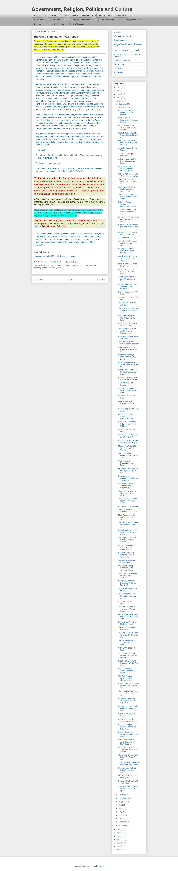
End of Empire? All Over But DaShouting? (127, 623)
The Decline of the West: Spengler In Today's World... (127, 501)
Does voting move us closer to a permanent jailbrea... (127, 749)
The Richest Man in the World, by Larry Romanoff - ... (127, 331)
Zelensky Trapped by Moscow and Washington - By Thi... (127, 204)
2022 (119, 101)
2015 (119, 850)
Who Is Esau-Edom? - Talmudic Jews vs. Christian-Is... (126, 486)
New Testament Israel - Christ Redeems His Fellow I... (127, 671)
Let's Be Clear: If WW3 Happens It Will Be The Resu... (128, 663)
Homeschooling (57, 24)
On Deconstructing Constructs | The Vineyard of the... (125, 568)
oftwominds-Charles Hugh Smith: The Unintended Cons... (128, 616)
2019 (119, 836)
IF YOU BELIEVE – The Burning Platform (127, 776)
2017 (119, 843)
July (120, 805)
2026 (119, 87)
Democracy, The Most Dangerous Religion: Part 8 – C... (127, 583)
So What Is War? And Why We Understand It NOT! (128, 763)
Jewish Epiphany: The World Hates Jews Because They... (126, 189)
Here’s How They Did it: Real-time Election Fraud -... (127, 112)
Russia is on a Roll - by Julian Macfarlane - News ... (127, 770)
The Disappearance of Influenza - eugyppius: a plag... (128, 596)
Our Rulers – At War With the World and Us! (128, 436)
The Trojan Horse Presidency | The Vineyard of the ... (126, 678)
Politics (37, 15)
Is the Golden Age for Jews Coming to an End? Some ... (126, 742)
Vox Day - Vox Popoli (122, 60)
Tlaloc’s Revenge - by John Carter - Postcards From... (128, 642)
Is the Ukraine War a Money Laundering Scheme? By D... (126, 169)
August (121, 802)
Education (38, 20)
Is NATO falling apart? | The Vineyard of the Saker (127, 318)
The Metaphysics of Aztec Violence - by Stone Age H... (128, 635)
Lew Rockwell (119, 64)
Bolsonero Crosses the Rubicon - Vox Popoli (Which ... (127, 424)
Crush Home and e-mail (123, 40)
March (121, 818)
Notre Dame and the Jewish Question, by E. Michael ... (128, 127)
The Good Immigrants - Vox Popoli (127, 628)
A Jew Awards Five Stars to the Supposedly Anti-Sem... (128, 161)
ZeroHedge (118, 73)
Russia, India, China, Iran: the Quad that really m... (128, 441)
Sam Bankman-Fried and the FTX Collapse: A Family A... (128, 279)
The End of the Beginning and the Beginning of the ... (128, 693)
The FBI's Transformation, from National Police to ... (128, 525)
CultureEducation (108, 20)
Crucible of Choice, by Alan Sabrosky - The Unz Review (127, 701)
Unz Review (118, 69)
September (123, 798)
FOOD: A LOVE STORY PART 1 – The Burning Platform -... (127, 143)
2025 (119, 91)
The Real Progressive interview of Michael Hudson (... (126, 609)
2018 (119, 840)
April (121, 815)
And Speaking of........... (127, 238)
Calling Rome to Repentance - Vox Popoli (126, 463)
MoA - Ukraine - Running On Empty (127, 265)
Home (70, 279)
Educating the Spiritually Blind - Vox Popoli (127, 233)
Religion (37, 24)
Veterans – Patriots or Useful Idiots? (126, 561)
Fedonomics (121, 15)
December (123, 104)
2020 (119, 833)
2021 (119, 829)
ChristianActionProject (81, 20)
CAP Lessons (78, 24)
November (123, 107)
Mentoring (57, 20)
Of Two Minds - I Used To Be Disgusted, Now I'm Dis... (128, 470)
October (122, 795)
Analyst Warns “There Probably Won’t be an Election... (127, 655)
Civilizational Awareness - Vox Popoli (128, 337)
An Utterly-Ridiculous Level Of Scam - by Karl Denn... (128, 390)
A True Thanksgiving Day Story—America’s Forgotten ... (127, 286)
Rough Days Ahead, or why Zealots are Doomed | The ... (127, 547)
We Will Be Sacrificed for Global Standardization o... (128, 135)
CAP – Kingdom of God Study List (127, 50)
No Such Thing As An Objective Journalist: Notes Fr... (127, 727)
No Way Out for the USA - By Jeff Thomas (128, 324)
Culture (102, 15)
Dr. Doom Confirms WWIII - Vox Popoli (128, 782)
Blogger (101, 866)
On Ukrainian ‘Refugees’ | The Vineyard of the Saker (128, 258)
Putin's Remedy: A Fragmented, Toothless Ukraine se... (128, 120)
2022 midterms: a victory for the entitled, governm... (127, 575)
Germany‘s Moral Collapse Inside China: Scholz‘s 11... (128, 686)
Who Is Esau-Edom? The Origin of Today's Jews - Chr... (128, 372)
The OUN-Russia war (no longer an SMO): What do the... (128, 310)
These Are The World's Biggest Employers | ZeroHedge (127, 493)
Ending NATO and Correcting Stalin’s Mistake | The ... (126, 251)
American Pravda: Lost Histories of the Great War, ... (127, 212)
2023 (119, 98)
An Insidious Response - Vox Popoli (127, 155)
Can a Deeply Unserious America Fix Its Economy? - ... (127, 243)
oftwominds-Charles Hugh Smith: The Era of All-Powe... (128, 757)
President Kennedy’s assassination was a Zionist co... (127, 357)
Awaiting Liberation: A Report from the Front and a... (127, 349)
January (122, 825)
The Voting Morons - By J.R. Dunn (127, 304)
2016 (119, 846)
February (122, 822)
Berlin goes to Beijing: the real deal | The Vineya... (128, 720)
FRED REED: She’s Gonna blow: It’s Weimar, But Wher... (126, 416)
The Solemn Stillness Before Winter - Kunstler (128, 343)
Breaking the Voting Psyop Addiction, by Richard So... (128, 219)
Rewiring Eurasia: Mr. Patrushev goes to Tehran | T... (126, 555)
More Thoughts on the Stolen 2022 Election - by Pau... (127, 517)
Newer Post (39, 279)
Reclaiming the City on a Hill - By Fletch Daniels (128, 378)
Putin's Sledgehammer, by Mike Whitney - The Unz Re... (128, 364)
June (121, 808)
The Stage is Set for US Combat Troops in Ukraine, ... (127, 540)
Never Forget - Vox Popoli (128, 506)
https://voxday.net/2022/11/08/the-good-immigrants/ (56, 256)
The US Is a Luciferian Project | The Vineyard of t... (127, 181)
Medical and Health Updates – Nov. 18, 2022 (126, 403)
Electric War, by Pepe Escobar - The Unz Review (126, 271)
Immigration (131, 20)
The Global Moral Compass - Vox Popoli (127, 511)
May (120, 812)
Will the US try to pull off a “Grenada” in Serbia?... (128, 175)
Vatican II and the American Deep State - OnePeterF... (128, 455)
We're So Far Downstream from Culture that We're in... (128, 227)
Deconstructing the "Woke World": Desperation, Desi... (128, 708)
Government (56, 15)
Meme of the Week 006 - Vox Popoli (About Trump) (127, 448)
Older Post (101, 279)
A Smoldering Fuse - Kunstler (126, 384)
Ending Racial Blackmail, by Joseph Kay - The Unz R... (127, 532)
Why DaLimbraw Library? (123, 36)
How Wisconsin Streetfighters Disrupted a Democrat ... (128, 478)
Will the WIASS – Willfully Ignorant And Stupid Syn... (128, 788)
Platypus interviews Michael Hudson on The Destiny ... (128, 734)
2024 (119, 94)
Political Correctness (80, 15)
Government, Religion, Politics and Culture (82, 9)
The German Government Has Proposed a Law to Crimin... (128, 197)
